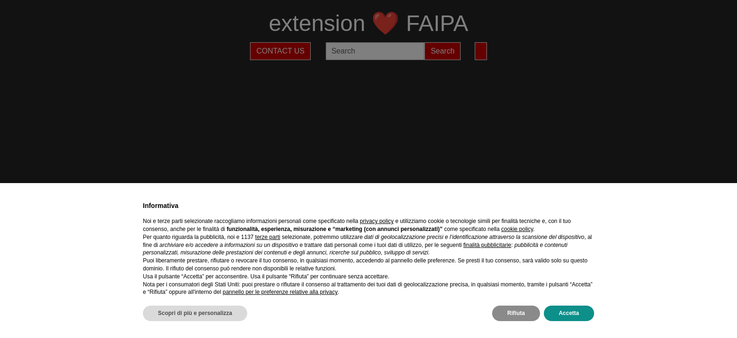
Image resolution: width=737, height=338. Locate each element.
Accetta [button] (569, 313)
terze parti (267, 237)
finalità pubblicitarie (487, 245)
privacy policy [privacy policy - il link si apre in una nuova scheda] (377, 221)
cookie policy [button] (517, 229)
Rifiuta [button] (516, 313)
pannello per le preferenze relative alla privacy (280, 292)
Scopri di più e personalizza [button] (195, 313)
